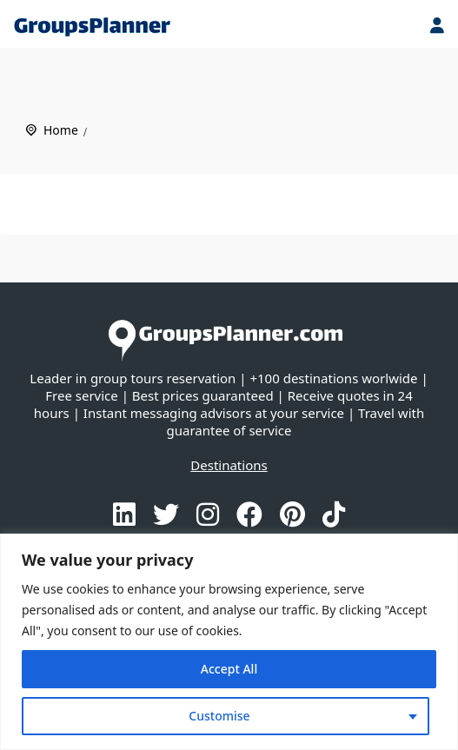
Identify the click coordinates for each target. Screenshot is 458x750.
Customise (219, 715)
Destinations (228, 465)
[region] (229, 642)
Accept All (229, 668)
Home (60, 130)
